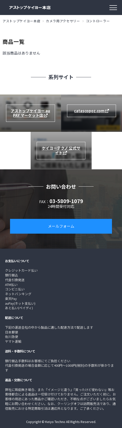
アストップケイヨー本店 (21, 21)
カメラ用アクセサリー (63, 21)
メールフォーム (61, 226)
